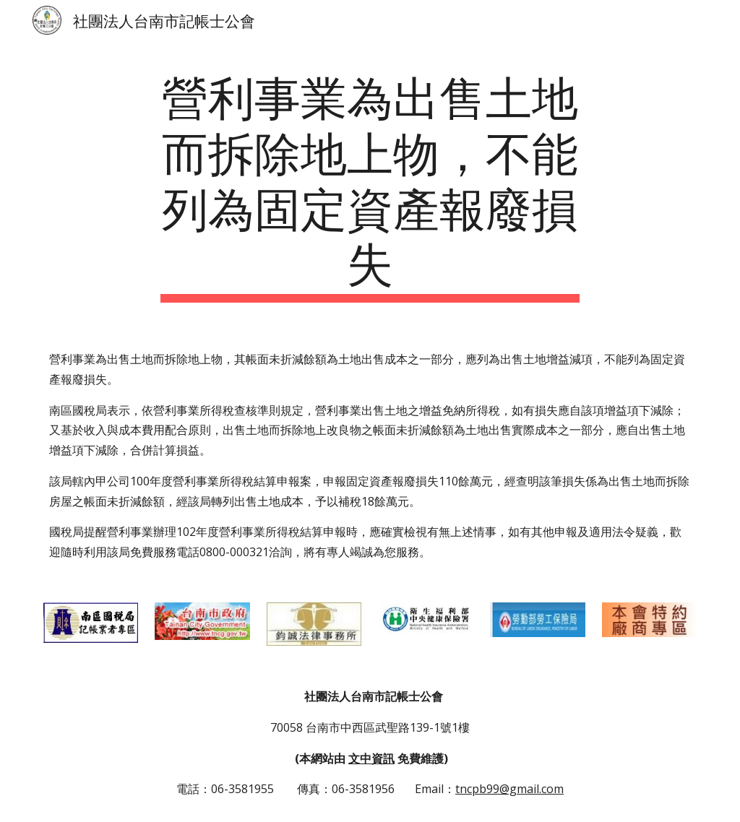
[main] (370, 184)
